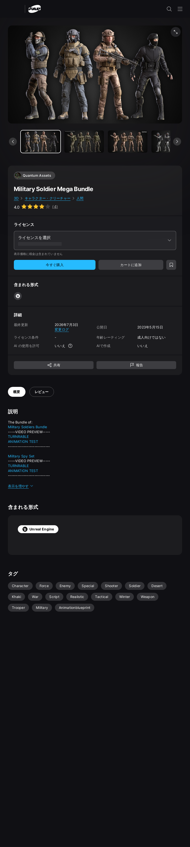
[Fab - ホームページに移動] (34, 8)
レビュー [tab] (42, 392)
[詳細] (70, 346)
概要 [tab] (16, 392)
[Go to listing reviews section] (36, 207)
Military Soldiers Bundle (27, 427)
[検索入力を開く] (169, 9)
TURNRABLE (18, 436)
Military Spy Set (21, 456)
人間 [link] (80, 198)
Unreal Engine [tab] (38, 529)
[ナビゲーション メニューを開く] (180, 9)
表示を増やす (21, 486)
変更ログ (62, 329)
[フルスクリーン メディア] (176, 32)
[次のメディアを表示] (177, 142)
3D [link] (16, 198)
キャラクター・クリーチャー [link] (48, 198)
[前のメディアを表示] (13, 142)
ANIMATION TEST (23, 441)
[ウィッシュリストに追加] (171, 265)
